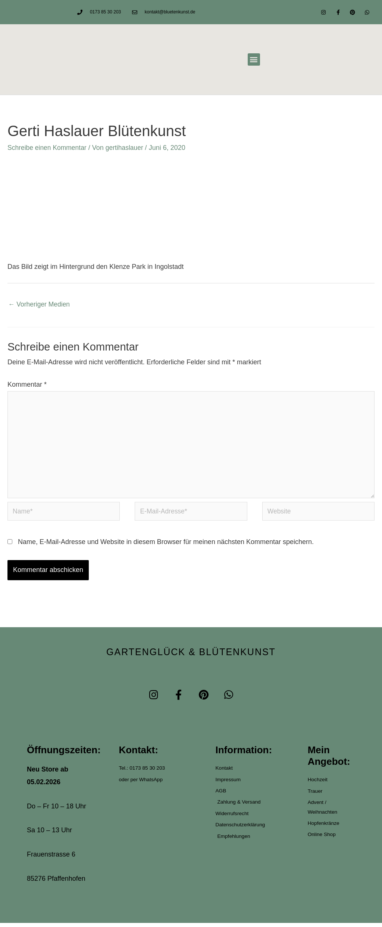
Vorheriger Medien (40, 304)
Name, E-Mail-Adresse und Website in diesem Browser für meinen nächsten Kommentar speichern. (166, 546)
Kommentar (27, 385)
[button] (254, 59)
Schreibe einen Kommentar (48, 147)
